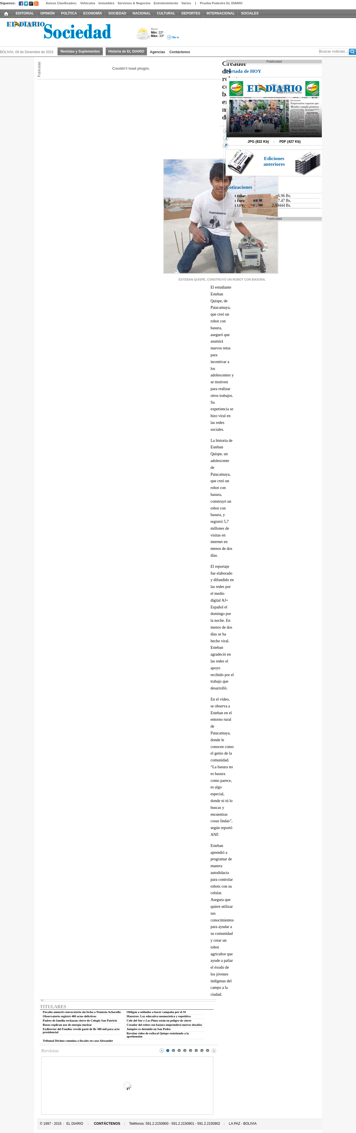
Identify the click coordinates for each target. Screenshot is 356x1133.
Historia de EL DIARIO (126, 51)
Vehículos (87, 3)
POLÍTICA (69, 13)
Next (213, 1050)
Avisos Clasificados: (61, 3)
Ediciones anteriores (274, 161)
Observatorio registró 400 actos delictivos (69, 1016)
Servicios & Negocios (134, 3)
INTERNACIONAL (220, 13)
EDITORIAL (25, 13)
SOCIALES (250, 13)
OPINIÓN (47, 13)
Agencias (157, 52)
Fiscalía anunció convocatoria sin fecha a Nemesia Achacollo (82, 1012)
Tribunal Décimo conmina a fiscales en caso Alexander (78, 1040)
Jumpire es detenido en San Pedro (149, 1029)
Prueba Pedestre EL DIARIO (221, 3)
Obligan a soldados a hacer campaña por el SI (156, 1012)
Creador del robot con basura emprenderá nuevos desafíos (164, 1024)
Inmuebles (106, 3)
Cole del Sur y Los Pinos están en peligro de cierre (159, 1020)
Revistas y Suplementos (80, 51)
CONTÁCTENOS (107, 1124)
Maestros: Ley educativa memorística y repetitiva (159, 1016)
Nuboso (143, 35)
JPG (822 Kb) (258, 142)
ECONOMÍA (92, 13)
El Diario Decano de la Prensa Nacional (64, 31)
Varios (186, 3)
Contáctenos (179, 52)
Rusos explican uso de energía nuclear (67, 1024)
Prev (161, 1050)
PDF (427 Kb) (290, 142)
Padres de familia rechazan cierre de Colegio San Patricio (80, 1020)
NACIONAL (141, 13)
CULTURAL (166, 13)
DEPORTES (190, 13)
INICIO (6, 13)
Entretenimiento (166, 3)
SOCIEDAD (117, 13)
